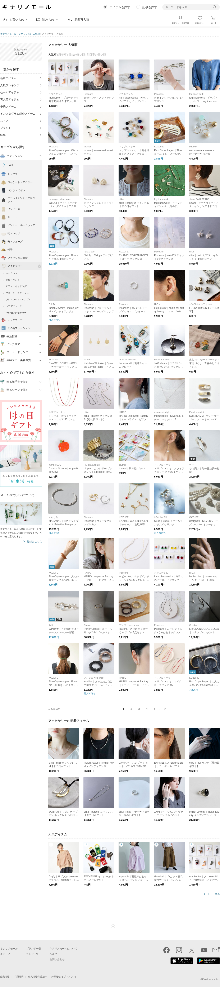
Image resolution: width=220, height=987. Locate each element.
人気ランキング (9, 85)
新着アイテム (8, 78)
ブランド (5, 127)
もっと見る (213, 894)
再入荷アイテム (9, 99)
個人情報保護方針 (37, 976)
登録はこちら (34, 541)
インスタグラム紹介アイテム (18, 113)
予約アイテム (8, 106)
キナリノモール (8, 34)
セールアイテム (9, 92)
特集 (3, 135)
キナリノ (5, 954)
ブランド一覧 (33, 948)
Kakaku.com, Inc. (211, 979)
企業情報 (4, 976)
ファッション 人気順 (29, 34)
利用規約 (18, 976)
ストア (4, 120)
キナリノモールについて (63, 948)
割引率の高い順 (96, 54)
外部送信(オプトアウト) (63, 976)
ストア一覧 (32, 954)
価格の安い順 (77, 54)
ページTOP (113, 926)
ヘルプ (53, 954)
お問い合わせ (57, 959)
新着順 (62, 54)
